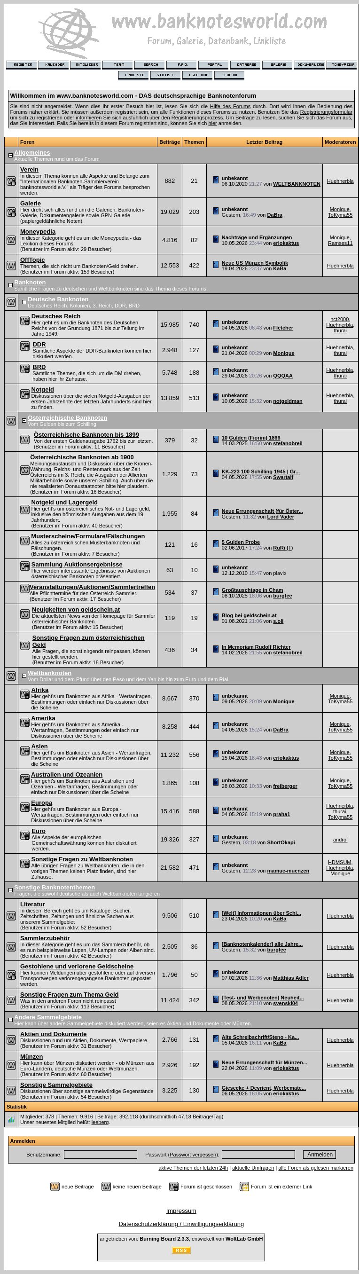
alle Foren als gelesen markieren (315, 1168)
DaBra (274, 215)
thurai (340, 330)
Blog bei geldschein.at (249, 615)
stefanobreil (287, 443)
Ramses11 (340, 243)
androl (340, 839)
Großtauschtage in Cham (252, 590)
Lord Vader (280, 516)
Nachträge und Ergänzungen (257, 237)
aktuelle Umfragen (253, 1168)
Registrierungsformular (326, 112)
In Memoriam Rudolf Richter (256, 647)
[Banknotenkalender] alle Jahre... (262, 944)
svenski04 (285, 1003)
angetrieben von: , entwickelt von (181, 1239)
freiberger (285, 786)
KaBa (279, 268)
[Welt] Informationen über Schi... (261, 913)
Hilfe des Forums (230, 106)
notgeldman (287, 401)
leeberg (100, 1122)
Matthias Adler (290, 978)
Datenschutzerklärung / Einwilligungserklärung (181, 1223)
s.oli (278, 621)
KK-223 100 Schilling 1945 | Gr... (261, 471)
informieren (88, 117)
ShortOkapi (281, 842)
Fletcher (283, 327)
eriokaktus (286, 243)
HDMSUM (339, 862)
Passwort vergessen (193, 1154)
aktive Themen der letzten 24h (193, 1168)
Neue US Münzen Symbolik (255, 263)
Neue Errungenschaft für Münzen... (264, 1062)
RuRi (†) (283, 547)
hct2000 (339, 319)
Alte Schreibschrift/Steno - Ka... (260, 1037)
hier (212, 123)
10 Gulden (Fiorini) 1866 (251, 437)
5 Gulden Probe (241, 542)
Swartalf (283, 477)
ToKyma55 (340, 215)
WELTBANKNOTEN (296, 184)
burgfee (282, 595)
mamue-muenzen (288, 870)
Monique (340, 209)
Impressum (181, 1210)
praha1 (281, 814)
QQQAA (283, 375)
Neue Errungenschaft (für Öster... (262, 511)
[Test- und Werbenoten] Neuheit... (263, 997)
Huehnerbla (340, 181)
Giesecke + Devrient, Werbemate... (264, 1088)
